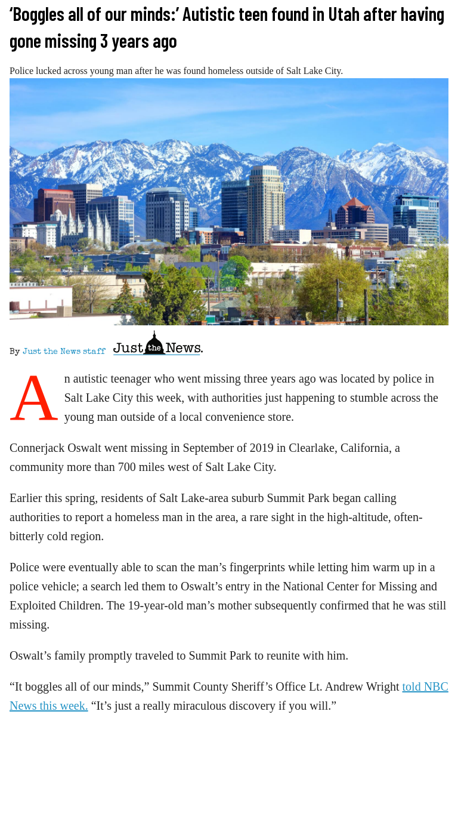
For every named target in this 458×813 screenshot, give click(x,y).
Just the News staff (64, 352)
